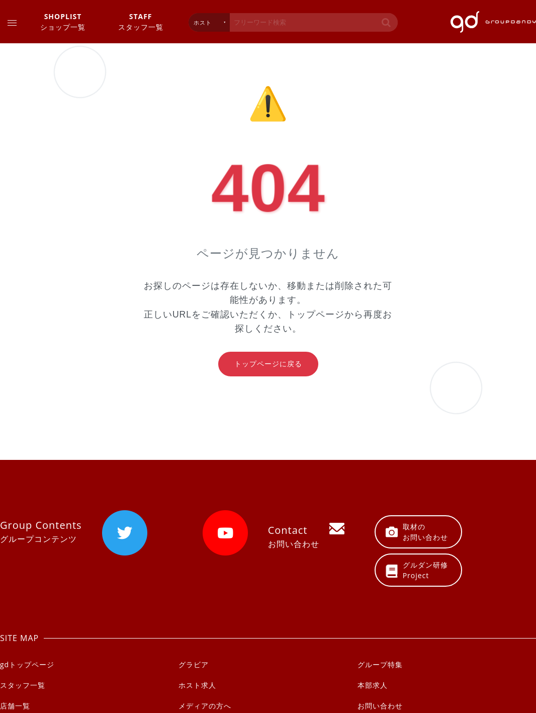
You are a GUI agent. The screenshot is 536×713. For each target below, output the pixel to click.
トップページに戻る (268, 364)
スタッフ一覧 (140, 21)
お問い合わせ (380, 705)
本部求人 (373, 685)
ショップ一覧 (62, 21)
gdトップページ (27, 664)
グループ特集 (380, 664)
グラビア (193, 664)
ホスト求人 (197, 685)
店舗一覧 (15, 705)
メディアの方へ (204, 705)
